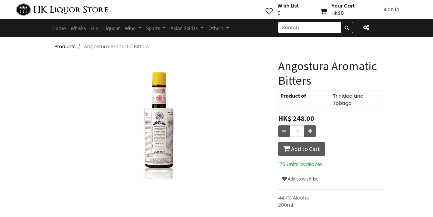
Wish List (288, 5)
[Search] (347, 27)
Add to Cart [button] (301, 149)
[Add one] (310, 131)
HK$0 (338, 13)
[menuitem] (59, 28)
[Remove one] (284, 131)
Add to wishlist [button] (300, 179)
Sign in (391, 9)
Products (64, 46)
